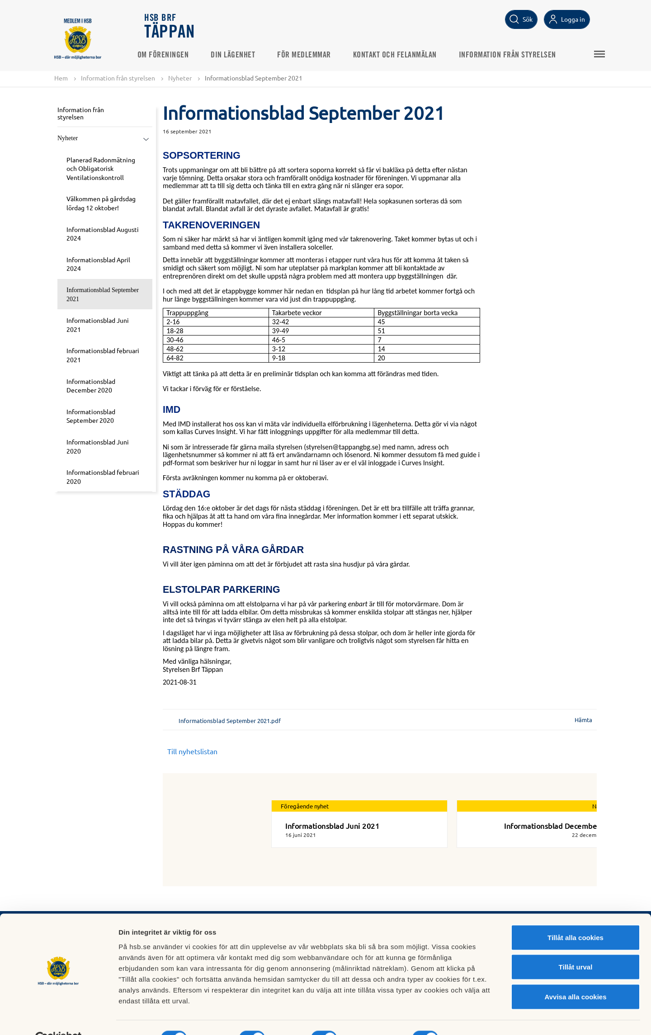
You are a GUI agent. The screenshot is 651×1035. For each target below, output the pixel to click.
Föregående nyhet (305, 806)
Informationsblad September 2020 (90, 416)
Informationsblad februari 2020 (102, 477)
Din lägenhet (240, 54)
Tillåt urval (576, 946)
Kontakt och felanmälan (402, 54)
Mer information (481, 1017)
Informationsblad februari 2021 (102, 355)
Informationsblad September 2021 (102, 295)
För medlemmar (312, 54)
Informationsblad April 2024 (98, 264)
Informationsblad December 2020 (90, 385)
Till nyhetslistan (192, 751)
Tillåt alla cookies (575, 916)
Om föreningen (170, 54)
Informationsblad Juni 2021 (97, 325)
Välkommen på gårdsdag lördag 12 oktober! (101, 203)
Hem (61, 78)
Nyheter (180, 78)
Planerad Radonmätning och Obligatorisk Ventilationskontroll (100, 168)
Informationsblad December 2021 (561, 826)
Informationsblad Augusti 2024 (102, 233)
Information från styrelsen (514, 54)
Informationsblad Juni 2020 (97, 446)
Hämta (583, 720)
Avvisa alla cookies (575, 975)
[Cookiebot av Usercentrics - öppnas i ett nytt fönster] (58, 1017)
